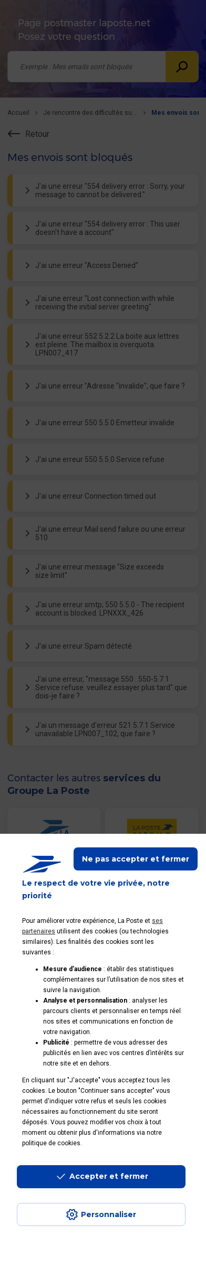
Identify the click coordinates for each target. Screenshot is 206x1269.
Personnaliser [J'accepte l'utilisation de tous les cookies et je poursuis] (108, 1214)
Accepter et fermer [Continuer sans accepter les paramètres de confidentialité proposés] (108, 1176)
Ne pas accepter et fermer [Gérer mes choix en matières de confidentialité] (135, 859)
